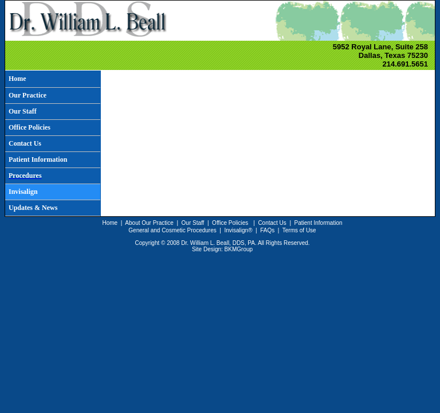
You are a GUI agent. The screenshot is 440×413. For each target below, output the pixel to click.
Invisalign (236, 230)
